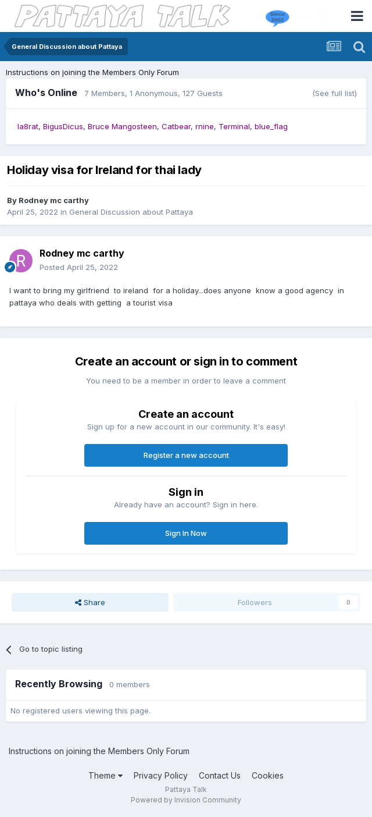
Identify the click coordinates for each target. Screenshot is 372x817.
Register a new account (186, 455)
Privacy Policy (161, 775)
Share (90, 602)
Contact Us (220, 775)
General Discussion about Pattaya (131, 211)
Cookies (268, 775)
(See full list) (334, 93)
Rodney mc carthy (54, 200)
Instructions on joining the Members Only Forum (92, 72)
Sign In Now (186, 533)
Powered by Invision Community (186, 799)
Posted (79, 267)
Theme (105, 775)
